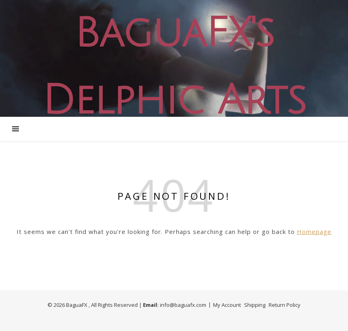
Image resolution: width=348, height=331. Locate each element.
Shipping (254, 304)
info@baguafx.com (183, 304)
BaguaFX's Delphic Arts (174, 67)
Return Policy (284, 304)
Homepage (314, 232)
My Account (227, 304)
